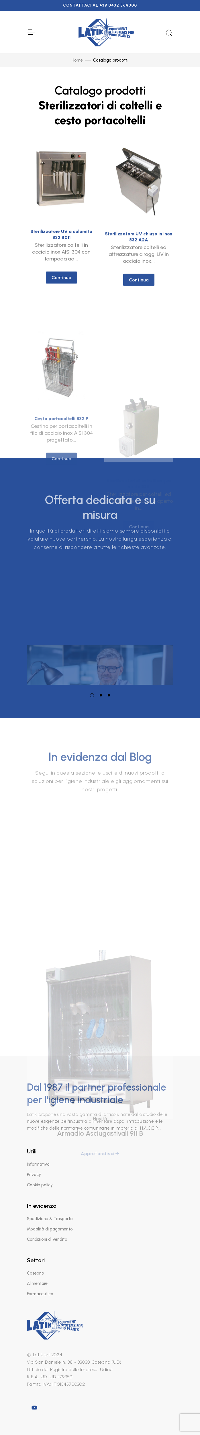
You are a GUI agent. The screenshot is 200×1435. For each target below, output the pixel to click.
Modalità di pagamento (50, 1229)
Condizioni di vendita (47, 1239)
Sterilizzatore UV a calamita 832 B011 (61, 240)
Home (77, 60)
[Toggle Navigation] (31, 32)
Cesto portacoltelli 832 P (61, 461)
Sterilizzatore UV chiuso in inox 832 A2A (138, 247)
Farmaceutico (40, 1293)
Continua (61, 283)
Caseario (35, 1273)
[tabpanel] (100, 617)
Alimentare (37, 1283)
